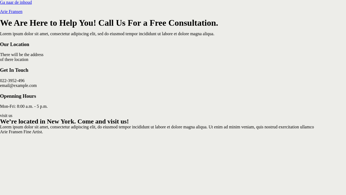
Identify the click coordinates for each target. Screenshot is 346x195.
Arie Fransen (11, 11)
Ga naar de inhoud (16, 2)
